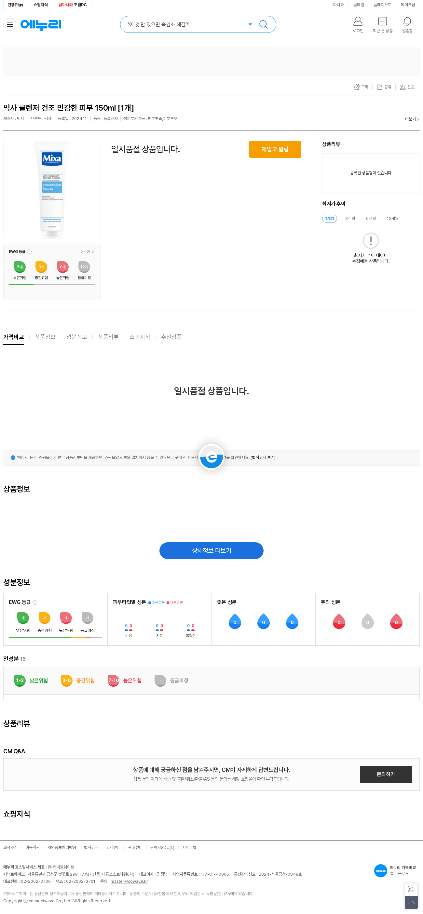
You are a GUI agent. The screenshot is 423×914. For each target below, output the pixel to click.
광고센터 (135, 847)
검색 (263, 24)
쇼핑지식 (41, 4)
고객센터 (113, 847)
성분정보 (76, 336)
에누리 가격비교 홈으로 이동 (40, 24)
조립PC (73, 4)
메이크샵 (408, 4)
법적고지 (91, 847)
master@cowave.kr (129, 881)
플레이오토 (382, 4)
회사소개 (10, 847)
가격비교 (13, 336)
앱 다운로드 (397, 870)
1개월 (329, 218)
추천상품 (171, 336)
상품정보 (45, 336)
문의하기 (386, 774)
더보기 (410, 119)
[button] (29, 251)
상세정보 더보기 (211, 551)
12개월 (393, 218)
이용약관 (32, 847)
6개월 (371, 218)
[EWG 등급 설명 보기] (34, 602)
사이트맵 (189, 847)
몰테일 (358, 4)
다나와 (338, 4)
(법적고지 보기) (263, 457)
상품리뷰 (108, 336)
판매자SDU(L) (162, 847)
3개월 (350, 218)
